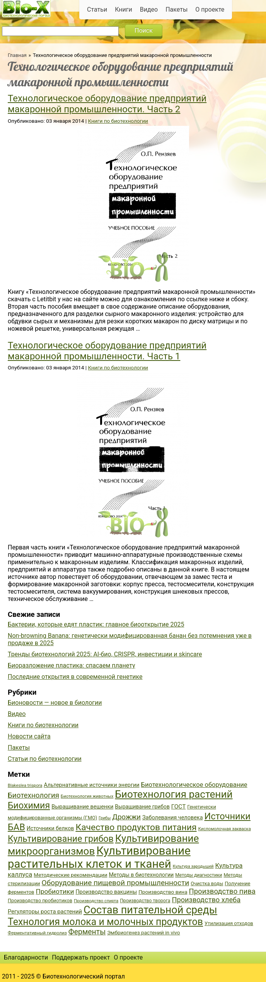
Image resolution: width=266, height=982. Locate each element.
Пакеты (176, 9)
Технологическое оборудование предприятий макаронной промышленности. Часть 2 (107, 104)
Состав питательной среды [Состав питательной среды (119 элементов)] (150, 910)
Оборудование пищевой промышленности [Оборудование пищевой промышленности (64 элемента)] (115, 882)
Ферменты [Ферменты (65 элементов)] (87, 931)
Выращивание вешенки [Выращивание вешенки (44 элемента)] (82, 806)
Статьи (97, 9)
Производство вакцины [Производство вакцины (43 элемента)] (106, 892)
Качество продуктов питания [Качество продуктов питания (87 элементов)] (135, 827)
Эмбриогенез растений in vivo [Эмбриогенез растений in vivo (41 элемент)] (143, 932)
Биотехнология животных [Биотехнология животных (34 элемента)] (87, 796)
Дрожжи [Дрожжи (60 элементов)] (126, 817)
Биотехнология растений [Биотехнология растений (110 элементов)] (173, 794)
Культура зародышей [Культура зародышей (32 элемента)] (193, 866)
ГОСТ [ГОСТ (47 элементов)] (178, 806)
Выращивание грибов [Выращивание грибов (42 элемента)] (142, 806)
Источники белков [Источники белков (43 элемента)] (50, 828)
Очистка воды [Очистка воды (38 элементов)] (207, 883)
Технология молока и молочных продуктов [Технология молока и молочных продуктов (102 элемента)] (105, 921)
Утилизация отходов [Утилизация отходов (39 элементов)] (229, 923)
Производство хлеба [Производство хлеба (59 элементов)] (206, 900)
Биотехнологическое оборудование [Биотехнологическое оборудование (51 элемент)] (194, 784)
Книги (123, 9)
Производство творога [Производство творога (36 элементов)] (145, 900)
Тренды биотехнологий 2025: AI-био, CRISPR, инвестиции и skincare (105, 654)
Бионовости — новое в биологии (55, 702)
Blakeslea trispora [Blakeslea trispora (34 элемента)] (25, 785)
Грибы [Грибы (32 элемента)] (105, 818)
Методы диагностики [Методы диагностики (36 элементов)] (198, 875)
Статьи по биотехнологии (45, 758)
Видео (149, 9)
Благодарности (26, 957)
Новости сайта (29, 736)
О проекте (209, 9)
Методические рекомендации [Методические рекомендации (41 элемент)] (70, 875)
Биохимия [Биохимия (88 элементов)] (29, 805)
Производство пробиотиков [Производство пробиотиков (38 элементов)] (40, 900)
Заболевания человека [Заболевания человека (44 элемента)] (172, 817)
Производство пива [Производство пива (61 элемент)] (222, 891)
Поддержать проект (81, 957)
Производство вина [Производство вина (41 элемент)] (162, 892)
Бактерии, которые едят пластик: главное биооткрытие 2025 (96, 624)
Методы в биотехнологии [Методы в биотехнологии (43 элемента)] (141, 875)
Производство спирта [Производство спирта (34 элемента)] (96, 900)
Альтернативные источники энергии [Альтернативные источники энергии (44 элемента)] (91, 785)
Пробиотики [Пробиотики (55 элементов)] (55, 891)
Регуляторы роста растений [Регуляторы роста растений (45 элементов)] (45, 911)
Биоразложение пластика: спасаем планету (71, 665)
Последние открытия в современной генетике (75, 676)
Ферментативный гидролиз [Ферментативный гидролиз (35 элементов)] (37, 933)
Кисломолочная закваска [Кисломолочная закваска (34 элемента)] (224, 828)
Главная (17, 55)
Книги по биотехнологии (118, 121)
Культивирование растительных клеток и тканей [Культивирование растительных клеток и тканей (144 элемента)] (99, 857)
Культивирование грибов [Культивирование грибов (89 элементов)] (61, 838)
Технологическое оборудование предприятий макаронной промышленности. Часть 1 (107, 351)
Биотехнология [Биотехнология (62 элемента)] (33, 795)
